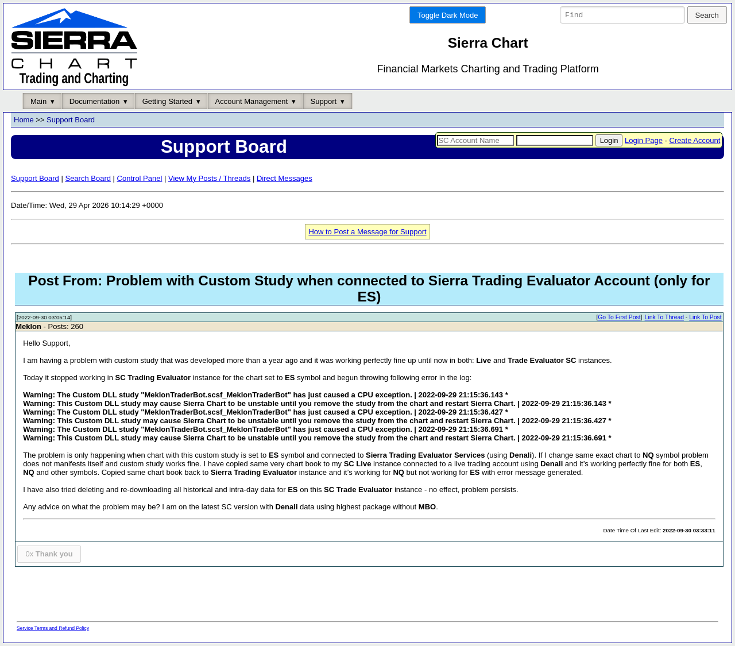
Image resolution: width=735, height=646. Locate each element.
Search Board (88, 178)
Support (324, 101)
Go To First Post (619, 318)
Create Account (694, 140)
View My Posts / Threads (209, 178)
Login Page (644, 140)
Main (38, 101)
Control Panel (140, 178)
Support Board (71, 120)
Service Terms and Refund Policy (53, 628)
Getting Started (167, 101)
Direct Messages (284, 178)
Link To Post (705, 318)
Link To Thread (664, 318)
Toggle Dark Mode (447, 15)
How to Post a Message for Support (367, 231)
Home (24, 120)
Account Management (251, 101)
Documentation (94, 101)
